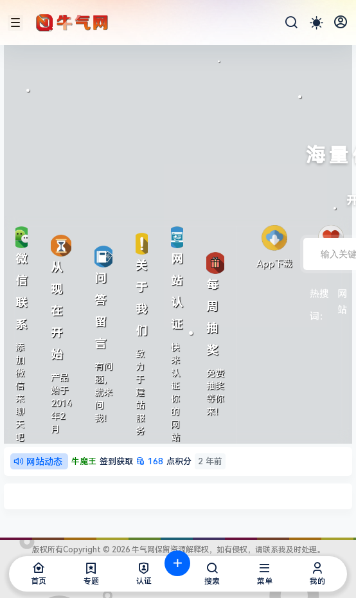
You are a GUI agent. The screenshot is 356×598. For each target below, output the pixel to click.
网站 (342, 295)
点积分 (148, 461)
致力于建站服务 (140, 392)
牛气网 (142, 549)
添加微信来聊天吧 (19, 392)
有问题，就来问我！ (103, 392)
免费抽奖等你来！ (215, 392)
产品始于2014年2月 (61, 403)
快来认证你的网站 (175, 392)
